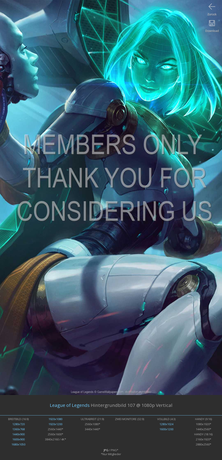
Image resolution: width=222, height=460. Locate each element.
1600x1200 (166, 429)
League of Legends (70, 405)
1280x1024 (166, 424)
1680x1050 (18, 444)
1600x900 (18, 439)
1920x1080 (55, 419)
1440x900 (18, 434)
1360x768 (18, 429)
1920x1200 (55, 424)
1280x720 (18, 424)
